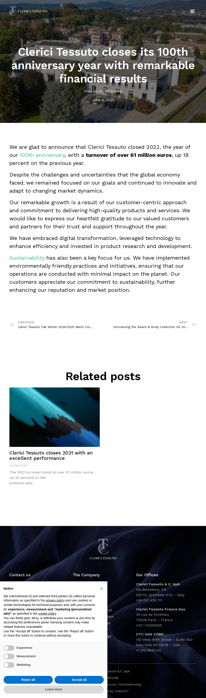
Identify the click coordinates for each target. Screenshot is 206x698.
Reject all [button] (28, 679)
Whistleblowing (130, 684)
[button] (192, 11)
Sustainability (27, 258)
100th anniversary (42, 155)
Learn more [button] (53, 689)
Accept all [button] (79, 679)
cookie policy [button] (47, 613)
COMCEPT (121, 691)
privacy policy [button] (55, 600)
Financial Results (103, 91)
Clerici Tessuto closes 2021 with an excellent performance (51, 455)
